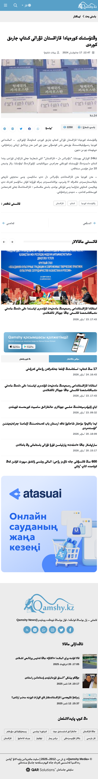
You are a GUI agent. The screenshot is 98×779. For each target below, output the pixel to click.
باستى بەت (90, 16)
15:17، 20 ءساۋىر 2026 (85, 450)
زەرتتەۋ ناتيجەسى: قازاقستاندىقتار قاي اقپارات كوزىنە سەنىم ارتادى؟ (45, 697)
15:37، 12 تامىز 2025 (68, 703)
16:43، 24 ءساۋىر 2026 (85, 374)
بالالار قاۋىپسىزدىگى (72, 738)
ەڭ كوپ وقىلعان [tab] (25, 359)
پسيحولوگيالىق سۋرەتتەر (16, 731)
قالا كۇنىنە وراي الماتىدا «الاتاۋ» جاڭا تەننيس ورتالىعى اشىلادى (47, 658)
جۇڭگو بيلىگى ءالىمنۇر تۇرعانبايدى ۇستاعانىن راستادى (52, 677)
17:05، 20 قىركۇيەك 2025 (66, 664)
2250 (68, 127)
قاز (27, 5)
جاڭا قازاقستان (89, 731)
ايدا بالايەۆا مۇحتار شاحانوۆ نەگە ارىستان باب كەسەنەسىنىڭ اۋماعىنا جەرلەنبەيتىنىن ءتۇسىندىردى (50, 426)
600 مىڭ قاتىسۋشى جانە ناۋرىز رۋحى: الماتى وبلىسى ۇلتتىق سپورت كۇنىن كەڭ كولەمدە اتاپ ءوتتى (51, 464)
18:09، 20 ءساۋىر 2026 (85, 433)
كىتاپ (72, 203)
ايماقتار (77, 16)
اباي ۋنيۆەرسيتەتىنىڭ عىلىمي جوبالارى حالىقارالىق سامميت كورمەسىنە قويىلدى (53, 407)
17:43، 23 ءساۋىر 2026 (85, 319)
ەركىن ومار (53, 738)
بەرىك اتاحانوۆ (24, 738)
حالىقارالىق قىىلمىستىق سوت (65, 731)
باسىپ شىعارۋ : (86, 127)
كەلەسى (8, 223)
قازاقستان (59, 203)
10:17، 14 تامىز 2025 (68, 683)
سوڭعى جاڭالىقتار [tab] (73, 359)
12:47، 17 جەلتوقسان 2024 (78, 52)
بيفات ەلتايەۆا (51, 52)
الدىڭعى (89, 223)
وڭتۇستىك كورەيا (88, 203)
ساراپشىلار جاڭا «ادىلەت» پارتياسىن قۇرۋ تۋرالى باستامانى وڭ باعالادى (56, 445)
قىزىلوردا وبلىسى (40, 731)
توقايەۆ (39, 738)
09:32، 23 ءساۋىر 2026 (85, 412)
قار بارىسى (91, 738)
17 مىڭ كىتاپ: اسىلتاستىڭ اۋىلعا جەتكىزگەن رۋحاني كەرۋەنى (61, 369)
